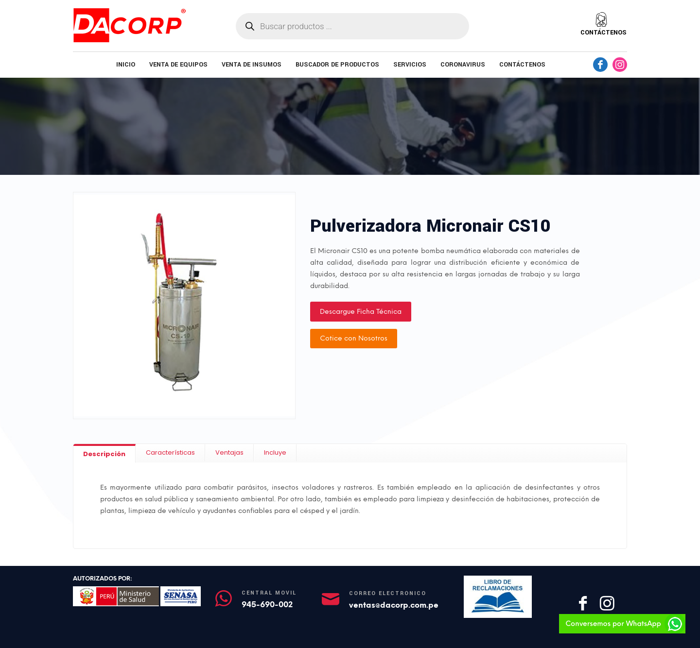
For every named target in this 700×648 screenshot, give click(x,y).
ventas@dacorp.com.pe (393, 605)
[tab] (104, 453)
